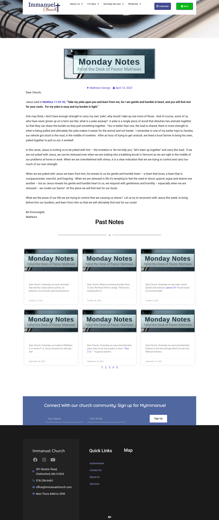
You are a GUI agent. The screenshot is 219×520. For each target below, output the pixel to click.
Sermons (94, 483)
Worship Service (113, 4)
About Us (76, 4)
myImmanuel (97, 463)
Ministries (134, 4)
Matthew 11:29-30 (53, 102)
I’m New (93, 4)
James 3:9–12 (172, 287)
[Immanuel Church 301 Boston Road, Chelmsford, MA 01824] (159, 485)
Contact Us (96, 470)
